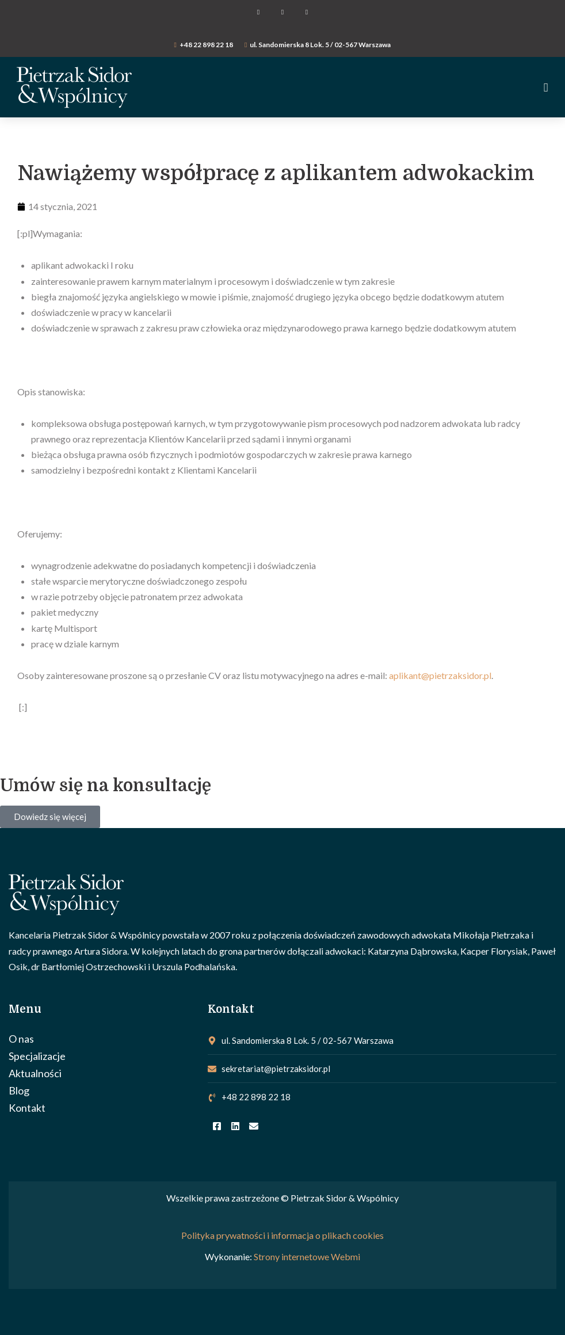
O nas (21, 1038)
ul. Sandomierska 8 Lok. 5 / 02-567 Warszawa (320, 44)
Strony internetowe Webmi (307, 1256)
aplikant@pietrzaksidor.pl (440, 675)
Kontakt (27, 1107)
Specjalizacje (37, 1056)
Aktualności (35, 1073)
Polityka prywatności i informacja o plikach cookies (282, 1235)
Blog (19, 1090)
